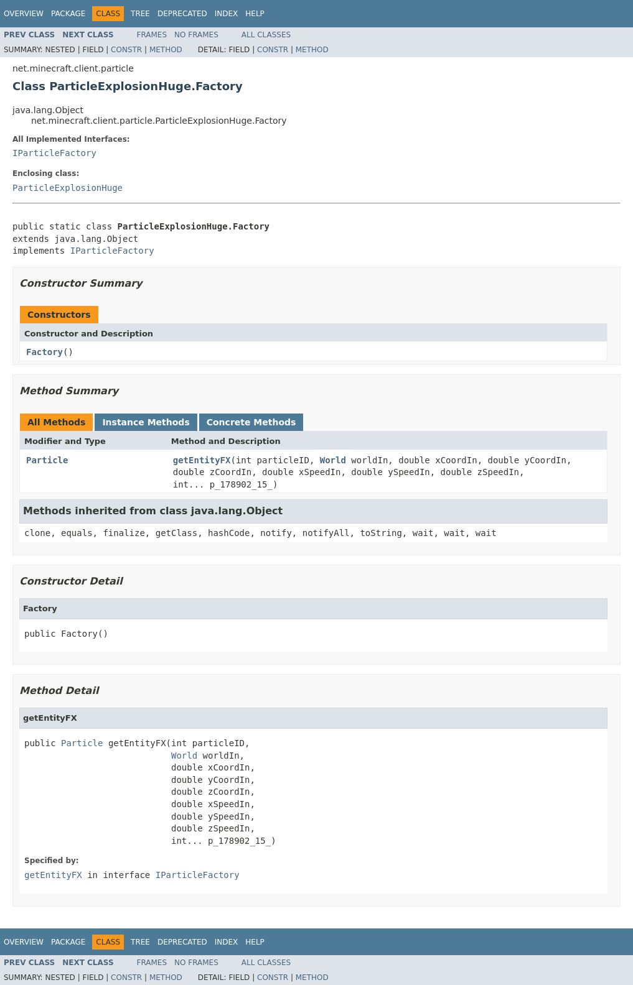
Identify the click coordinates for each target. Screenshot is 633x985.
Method (165, 49)
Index (226, 13)
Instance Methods (145, 422)
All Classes (266, 34)
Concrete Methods (251, 422)
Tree (140, 13)
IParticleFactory (54, 153)
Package (68, 13)
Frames (152, 34)
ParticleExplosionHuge (67, 188)
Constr (126, 49)
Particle (47, 460)
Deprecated (182, 13)
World (333, 460)
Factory (44, 352)
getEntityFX (202, 460)
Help (255, 13)
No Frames (196, 34)
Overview (24, 13)
